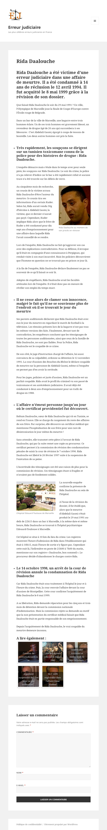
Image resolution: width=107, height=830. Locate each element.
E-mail (20, 785)
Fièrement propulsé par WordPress (61, 824)
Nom (19, 772)
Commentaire (25, 732)
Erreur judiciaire (24, 27)
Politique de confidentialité (29, 824)
